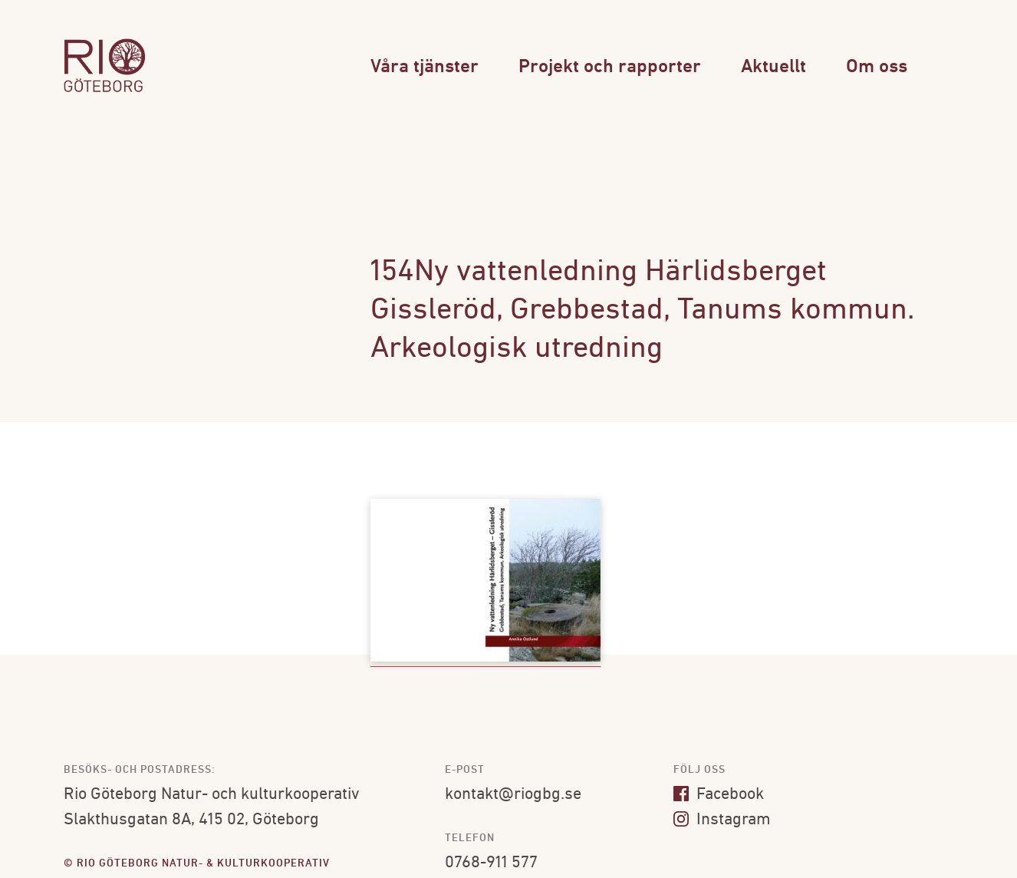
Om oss (876, 67)
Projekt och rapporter (609, 67)
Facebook (718, 795)
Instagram (722, 820)
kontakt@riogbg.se (513, 795)
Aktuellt (773, 67)
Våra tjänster (424, 67)
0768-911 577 (491, 863)
